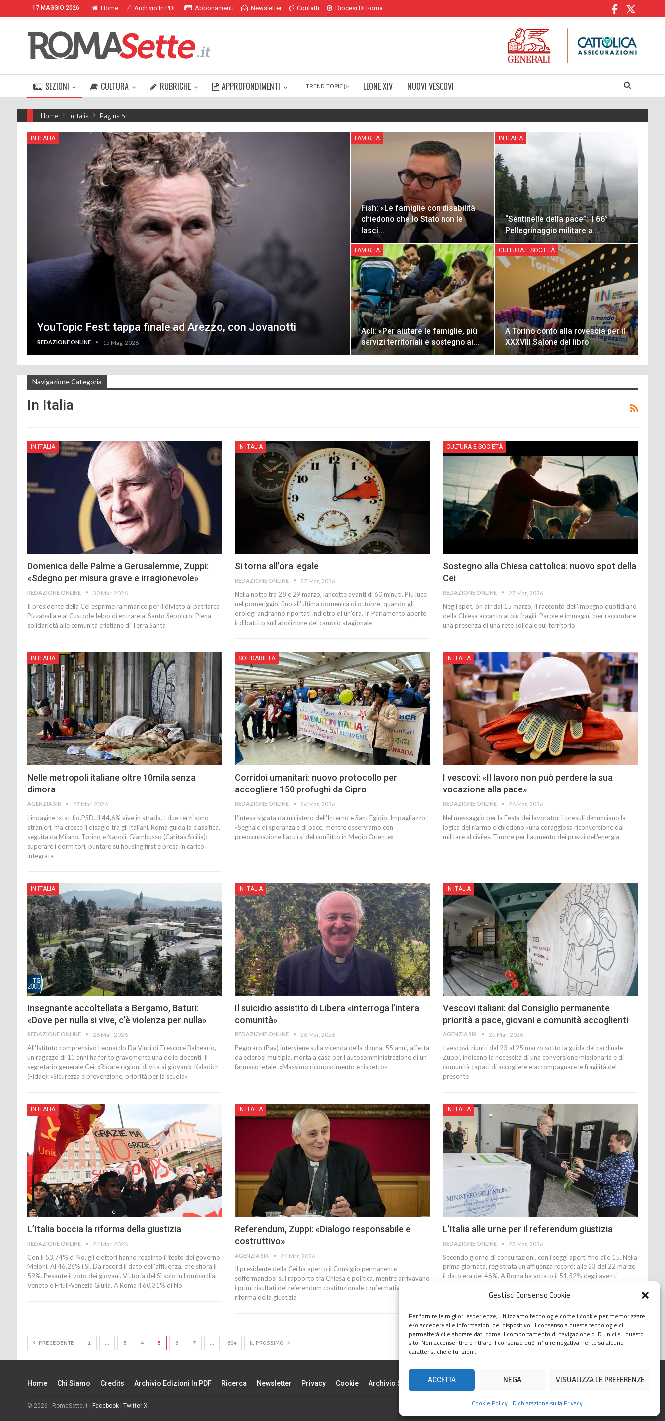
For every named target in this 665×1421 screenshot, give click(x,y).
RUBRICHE (170, 86)
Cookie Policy (490, 1403)
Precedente (53, 1343)
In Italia (43, 138)
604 (231, 1343)
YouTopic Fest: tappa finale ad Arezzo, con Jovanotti (166, 327)
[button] (645, 1295)
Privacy (313, 1383)
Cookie (347, 1383)
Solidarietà (256, 658)
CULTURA (109, 86)
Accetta (442, 1379)
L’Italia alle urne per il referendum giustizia (528, 1229)
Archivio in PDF (151, 8)
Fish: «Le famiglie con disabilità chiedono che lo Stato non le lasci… (418, 219)
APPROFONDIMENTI (246, 86)
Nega (512, 1379)
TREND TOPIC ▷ (327, 86)
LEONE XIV (378, 86)
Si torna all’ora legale (277, 566)
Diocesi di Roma (355, 8)
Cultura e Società (527, 250)
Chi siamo (73, 1383)
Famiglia (367, 138)
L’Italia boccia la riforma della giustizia (104, 1229)
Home (105, 8)
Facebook (105, 1405)
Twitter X (135, 1405)
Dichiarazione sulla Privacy (548, 1403)
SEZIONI (51, 86)
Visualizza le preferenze (600, 1379)
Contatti (304, 8)
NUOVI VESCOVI (430, 86)
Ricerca (234, 1383)
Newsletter (261, 8)
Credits (112, 1383)
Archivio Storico (395, 1383)
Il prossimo (270, 1343)
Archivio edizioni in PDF (173, 1383)
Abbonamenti (209, 8)
